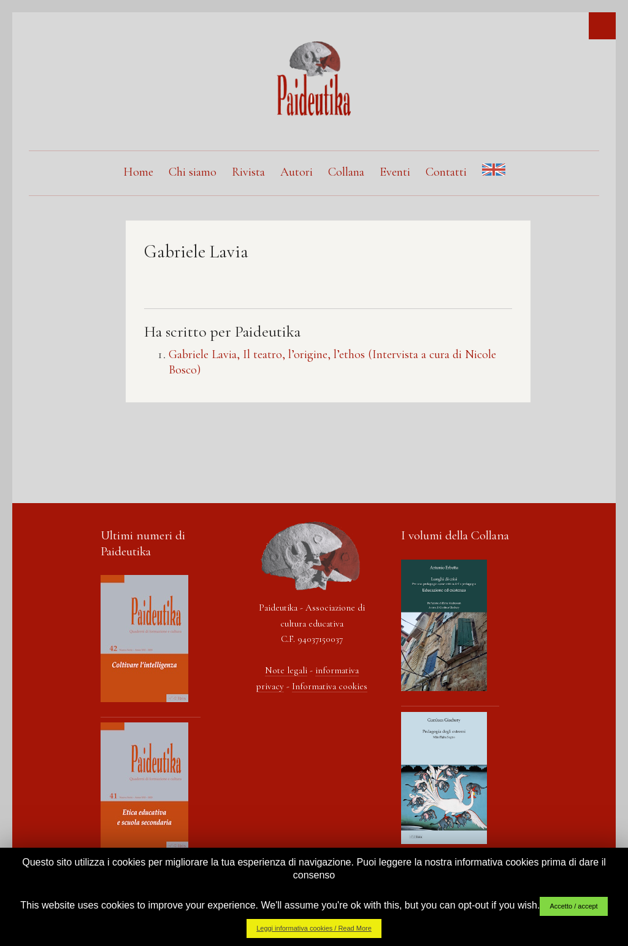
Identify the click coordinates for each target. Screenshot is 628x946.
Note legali (286, 670)
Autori (296, 172)
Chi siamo (192, 172)
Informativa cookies (329, 686)
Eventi (395, 172)
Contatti (446, 172)
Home (138, 172)
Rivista (248, 172)
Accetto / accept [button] (573, 906)
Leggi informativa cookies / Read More (314, 928)
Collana (346, 172)
